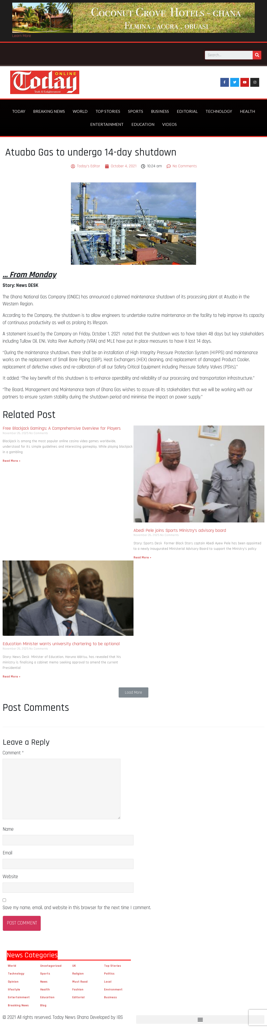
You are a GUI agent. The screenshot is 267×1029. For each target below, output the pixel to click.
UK (74, 966)
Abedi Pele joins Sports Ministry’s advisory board (180, 530)
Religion (78, 974)
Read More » (11, 461)
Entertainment (107, 124)
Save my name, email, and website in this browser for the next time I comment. (77, 908)
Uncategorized (51, 966)
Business (160, 111)
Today (18, 111)
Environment (113, 989)
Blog (43, 1005)
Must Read (80, 982)
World (80, 111)
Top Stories (107, 111)
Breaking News (49, 111)
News (43, 982)
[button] (133, 692)
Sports (135, 111)
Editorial (187, 111)
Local (107, 982)
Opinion (13, 982)
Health (247, 111)
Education (142, 124)
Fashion (77, 989)
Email (7, 853)
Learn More (21, 36)
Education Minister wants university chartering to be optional (62, 644)
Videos (169, 124)
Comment (13, 753)
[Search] (257, 55)
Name (8, 829)
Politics (109, 974)
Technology (218, 111)
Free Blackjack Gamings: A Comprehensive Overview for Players (62, 428)
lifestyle (14, 989)
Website (10, 877)
